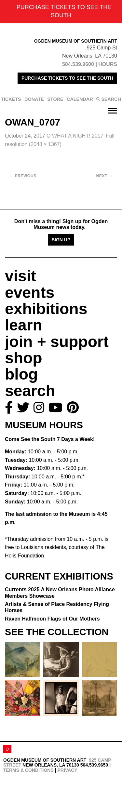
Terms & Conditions (28, 770)
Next (104, 175)
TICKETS (11, 99)
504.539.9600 (78, 64)
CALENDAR (80, 99)
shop (23, 358)
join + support (57, 341)
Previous (22, 175)
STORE (55, 99)
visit (20, 276)
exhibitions (46, 308)
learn (23, 325)
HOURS (107, 64)
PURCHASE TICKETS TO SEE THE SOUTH (67, 78)
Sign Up (61, 239)
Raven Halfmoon (52, 619)
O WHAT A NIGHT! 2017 (75, 136)
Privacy (67, 770)
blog (21, 374)
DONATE (34, 99)
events (29, 292)
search (30, 390)
